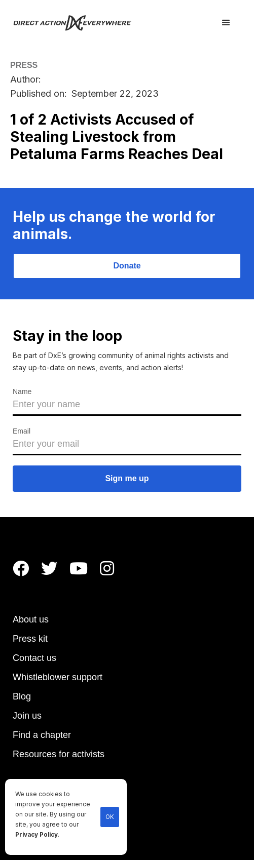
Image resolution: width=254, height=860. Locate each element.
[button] (226, 23)
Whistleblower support (57, 677)
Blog (22, 696)
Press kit (30, 639)
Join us (27, 716)
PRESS (24, 65)
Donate (126, 265)
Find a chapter (42, 735)
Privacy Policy (36, 834)
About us (31, 619)
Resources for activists (58, 754)
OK (109, 816)
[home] (78, 22)
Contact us (34, 658)
